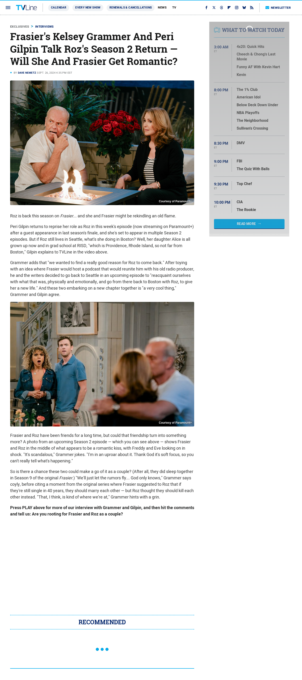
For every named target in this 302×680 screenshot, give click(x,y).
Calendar (58, 7)
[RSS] (252, 7)
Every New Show (88, 7)
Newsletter (278, 7)
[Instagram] (237, 7)
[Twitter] (214, 7)
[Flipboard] (229, 7)
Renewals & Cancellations (130, 7)
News (162, 7)
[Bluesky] (244, 7)
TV (174, 7)
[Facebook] (206, 7)
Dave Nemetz (27, 73)
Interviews (44, 26)
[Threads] (221, 7)
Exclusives (19, 26)
